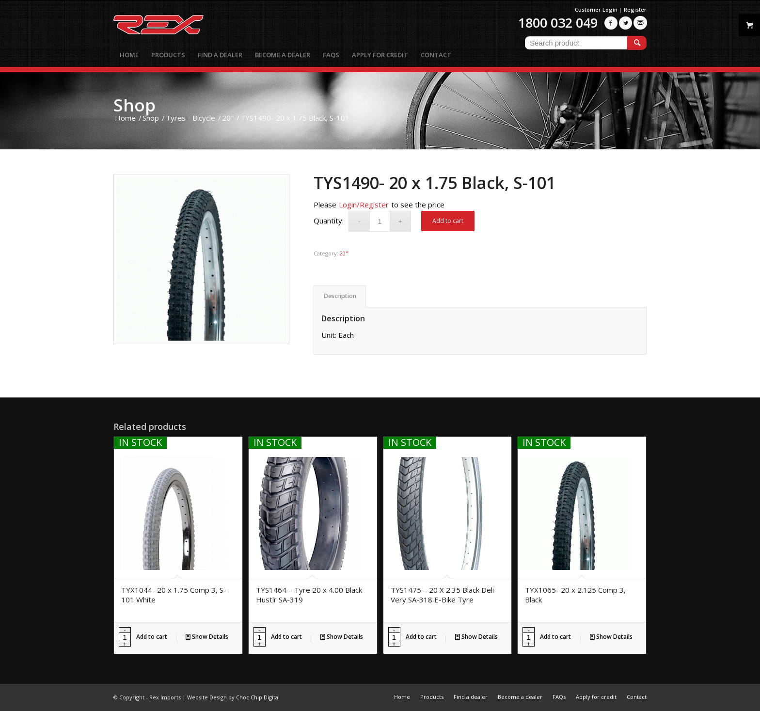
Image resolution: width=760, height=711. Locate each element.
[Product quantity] (379, 221)
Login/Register (364, 204)
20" (344, 253)
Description (340, 296)
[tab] (340, 296)
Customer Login (596, 9)
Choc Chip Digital (258, 697)
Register (635, 9)
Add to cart (447, 221)
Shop (134, 105)
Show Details (207, 636)
